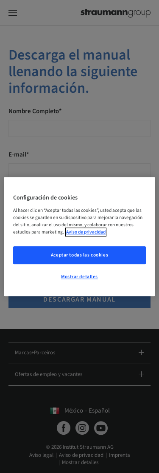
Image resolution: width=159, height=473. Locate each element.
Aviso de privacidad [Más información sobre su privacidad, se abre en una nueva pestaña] (86, 232)
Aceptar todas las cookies (79, 255)
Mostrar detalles (79, 276)
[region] (79, 236)
